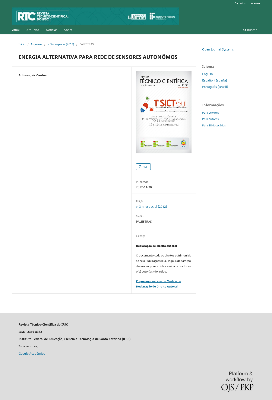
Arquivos (32, 30)
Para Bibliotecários (214, 125)
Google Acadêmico (32, 353)
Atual (16, 30)
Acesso (255, 3)
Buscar (250, 30)
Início (22, 44)
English (207, 74)
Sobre (68, 30)
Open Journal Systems (218, 49)
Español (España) (214, 80)
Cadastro (240, 3)
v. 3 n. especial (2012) (60, 44)
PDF (145, 167)
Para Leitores (210, 112)
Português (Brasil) (215, 87)
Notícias (51, 30)
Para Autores (210, 119)
